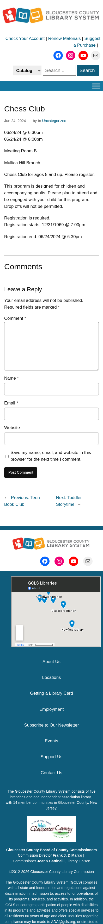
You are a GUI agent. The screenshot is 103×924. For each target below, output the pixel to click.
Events (51, 740)
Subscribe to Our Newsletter (51, 725)
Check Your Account (25, 38)
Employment (51, 709)
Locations (51, 677)
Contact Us (51, 772)
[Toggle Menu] (96, 85)
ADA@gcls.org (63, 922)
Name (11, 378)
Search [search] (87, 70)
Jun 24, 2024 (15, 121)
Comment (15, 318)
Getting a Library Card (51, 693)
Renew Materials (64, 38)
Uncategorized (54, 121)
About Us (51, 661)
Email (11, 403)
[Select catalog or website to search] (27, 70)
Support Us (52, 756)
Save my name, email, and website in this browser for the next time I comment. (50, 456)
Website (12, 427)
